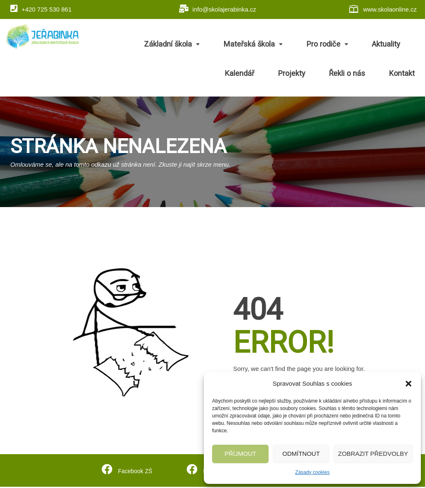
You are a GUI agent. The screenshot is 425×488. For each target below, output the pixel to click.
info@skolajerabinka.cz (217, 9)
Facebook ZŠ (134, 471)
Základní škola (155, 45)
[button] (408, 384)
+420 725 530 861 (41, 9)
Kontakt (406, 74)
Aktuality (346, 45)
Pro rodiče (295, 45)
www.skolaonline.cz (382, 9)
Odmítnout (301, 453)
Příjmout (240, 453)
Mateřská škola (228, 45)
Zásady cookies (312, 472)
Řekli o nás (360, 74)
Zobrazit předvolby (373, 453)
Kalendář (390, 45)
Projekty (313, 74)
